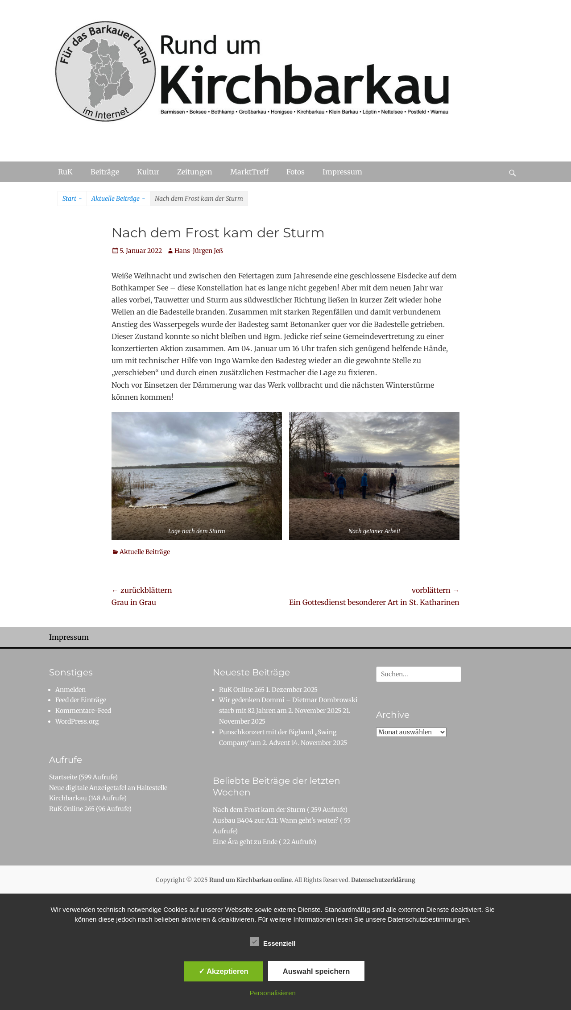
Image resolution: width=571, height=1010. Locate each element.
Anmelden (70, 690)
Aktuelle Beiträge (118, 199)
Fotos (295, 171)
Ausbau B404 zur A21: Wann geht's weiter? (276, 820)
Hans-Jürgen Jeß (198, 251)
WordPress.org (77, 721)
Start (72, 199)
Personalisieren (273, 993)
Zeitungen (194, 171)
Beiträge (105, 171)
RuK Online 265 (72, 809)
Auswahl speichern (316, 971)
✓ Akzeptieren (223, 971)
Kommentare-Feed (83, 711)
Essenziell (273, 941)
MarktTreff (249, 171)
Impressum (342, 171)
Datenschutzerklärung (383, 880)
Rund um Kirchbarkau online (250, 880)
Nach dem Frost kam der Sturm (259, 810)
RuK (65, 171)
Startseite (63, 777)
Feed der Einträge (80, 700)
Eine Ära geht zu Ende (245, 842)
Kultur (148, 171)
